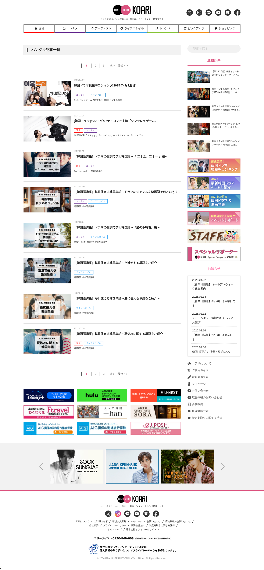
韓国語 (78, 212)
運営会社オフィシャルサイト (141, 529)
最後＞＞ (124, 65)
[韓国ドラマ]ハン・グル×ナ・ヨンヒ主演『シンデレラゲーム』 (122, 121)
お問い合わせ (198, 373)
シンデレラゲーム (83, 100)
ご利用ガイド (198, 352)
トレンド (163, 28)
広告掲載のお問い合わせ (205, 380)
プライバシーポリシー (114, 525)
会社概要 (195, 386)
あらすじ (93, 135)
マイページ (197, 366)
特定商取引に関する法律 (205, 400)
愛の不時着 (80, 242)
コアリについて (199, 346)
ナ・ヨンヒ (124, 135)
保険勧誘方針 (198, 393)
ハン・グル (137, 135)
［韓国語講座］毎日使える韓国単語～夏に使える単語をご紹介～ (123, 298)
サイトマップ (115, 529)
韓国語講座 (97, 171)
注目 (39, 28)
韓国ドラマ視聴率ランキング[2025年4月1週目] (109, 85)
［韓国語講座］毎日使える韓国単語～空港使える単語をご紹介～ (123, 262)
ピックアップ (193, 28)
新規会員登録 (198, 359)
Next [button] (223, 466)
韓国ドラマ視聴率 (113, 100)
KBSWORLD (81, 135)
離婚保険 (98, 100)
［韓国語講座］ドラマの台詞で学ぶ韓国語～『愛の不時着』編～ (123, 227)
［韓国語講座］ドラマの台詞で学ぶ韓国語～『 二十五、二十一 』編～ (127, 156)
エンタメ (70, 28)
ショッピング (224, 28)
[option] (76, 467)
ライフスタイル (132, 28)
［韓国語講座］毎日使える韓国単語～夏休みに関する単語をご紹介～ (126, 333)
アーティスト (101, 28)
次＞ (112, 65)
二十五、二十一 (82, 171)
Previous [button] (41, 466)
